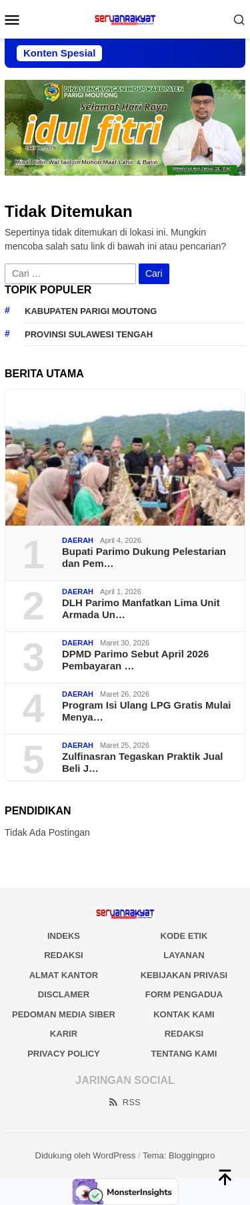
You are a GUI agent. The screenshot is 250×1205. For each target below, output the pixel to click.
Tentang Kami (184, 1054)
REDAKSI (63, 955)
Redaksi (184, 1034)
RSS (124, 1102)
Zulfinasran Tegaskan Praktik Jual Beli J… (142, 762)
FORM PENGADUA (184, 994)
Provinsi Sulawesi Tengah (89, 334)
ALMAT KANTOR (64, 975)
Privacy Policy (63, 1054)
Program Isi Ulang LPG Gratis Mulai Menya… (146, 711)
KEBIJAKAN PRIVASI (184, 975)
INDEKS (63, 936)
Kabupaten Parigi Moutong (91, 311)
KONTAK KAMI (183, 1014)
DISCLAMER (63, 994)
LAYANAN (183, 955)
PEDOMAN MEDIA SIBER (63, 1014)
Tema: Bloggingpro (179, 1155)
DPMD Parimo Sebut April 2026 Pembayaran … (135, 659)
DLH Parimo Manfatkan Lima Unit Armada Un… (141, 608)
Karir (63, 1034)
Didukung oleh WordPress (85, 1155)
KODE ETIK (184, 936)
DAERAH (77, 540)
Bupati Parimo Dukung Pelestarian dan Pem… (144, 557)
